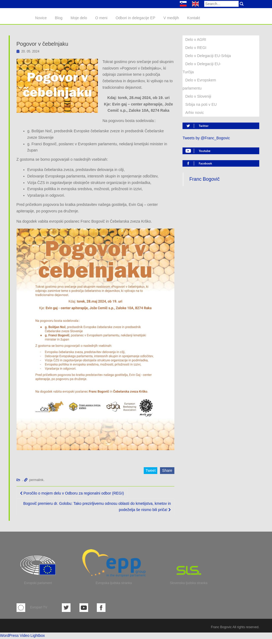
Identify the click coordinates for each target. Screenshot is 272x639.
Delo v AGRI (195, 39)
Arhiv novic (194, 112)
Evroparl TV (32, 607)
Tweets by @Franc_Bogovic (206, 138)
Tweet (150, 470)
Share (167, 470)
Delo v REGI (195, 47)
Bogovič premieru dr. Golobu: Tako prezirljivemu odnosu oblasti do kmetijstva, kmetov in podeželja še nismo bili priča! (97, 506)
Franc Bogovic (221, 627)
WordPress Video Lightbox (22, 635)
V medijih (171, 18)
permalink (36, 480)
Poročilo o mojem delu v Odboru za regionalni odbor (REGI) (72, 493)
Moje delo (79, 18)
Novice (41, 18)
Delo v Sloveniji (198, 96)
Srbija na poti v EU (201, 104)
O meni (101, 18)
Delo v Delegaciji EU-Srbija (208, 56)
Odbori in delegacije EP (135, 18)
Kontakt (193, 18)
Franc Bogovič (204, 179)
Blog (58, 18)
